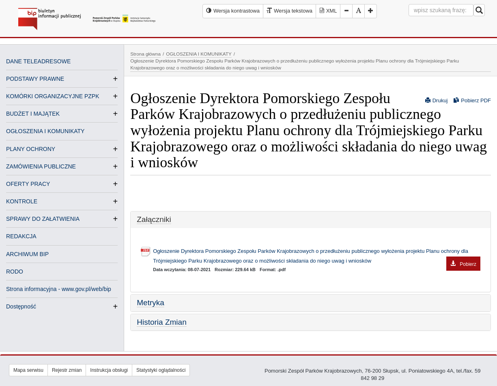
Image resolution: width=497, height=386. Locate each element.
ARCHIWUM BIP (27, 254)
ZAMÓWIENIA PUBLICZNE (41, 166)
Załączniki (154, 219)
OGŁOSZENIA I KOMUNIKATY (45, 131)
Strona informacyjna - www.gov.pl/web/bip (58, 289)
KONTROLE (21, 201)
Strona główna (145, 53)
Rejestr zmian (67, 370)
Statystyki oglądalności (160, 370)
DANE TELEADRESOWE (38, 61)
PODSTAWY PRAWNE (35, 79)
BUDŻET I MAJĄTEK (33, 114)
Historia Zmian (161, 322)
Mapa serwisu (28, 370)
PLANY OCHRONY (30, 149)
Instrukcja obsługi (109, 370)
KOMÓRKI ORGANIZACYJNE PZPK (52, 96)
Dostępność (21, 306)
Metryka (150, 302)
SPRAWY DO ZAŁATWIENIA (43, 219)
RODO (14, 271)
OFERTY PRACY (28, 184)
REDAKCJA (21, 236)
